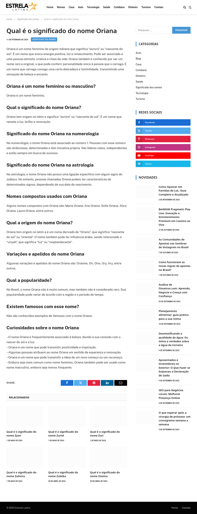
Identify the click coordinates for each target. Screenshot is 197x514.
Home (50, 7)
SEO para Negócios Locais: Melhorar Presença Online (171, 394)
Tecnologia (93, 7)
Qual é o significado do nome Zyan (21, 433)
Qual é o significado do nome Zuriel (63, 433)
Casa (71, 7)
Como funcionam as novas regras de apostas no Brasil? (175, 266)
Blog (138, 58)
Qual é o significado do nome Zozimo (105, 474)
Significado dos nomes (44, 39)
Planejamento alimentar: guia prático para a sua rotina (174, 314)
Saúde (106, 7)
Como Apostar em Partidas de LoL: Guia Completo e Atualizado (173, 190)
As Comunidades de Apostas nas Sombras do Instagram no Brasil (174, 243)
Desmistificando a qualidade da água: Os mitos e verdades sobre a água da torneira (174, 339)
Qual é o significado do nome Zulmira (21, 474)
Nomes (61, 7)
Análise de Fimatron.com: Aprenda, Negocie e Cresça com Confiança (174, 290)
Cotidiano (119, 7)
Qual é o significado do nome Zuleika (63, 474)
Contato (158, 7)
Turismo (146, 7)
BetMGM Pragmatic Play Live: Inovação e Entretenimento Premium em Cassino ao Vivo (174, 216)
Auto (80, 7)
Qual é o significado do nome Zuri (105, 433)
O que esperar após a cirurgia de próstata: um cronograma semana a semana (175, 418)
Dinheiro (133, 7)
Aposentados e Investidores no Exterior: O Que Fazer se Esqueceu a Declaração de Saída (174, 367)
